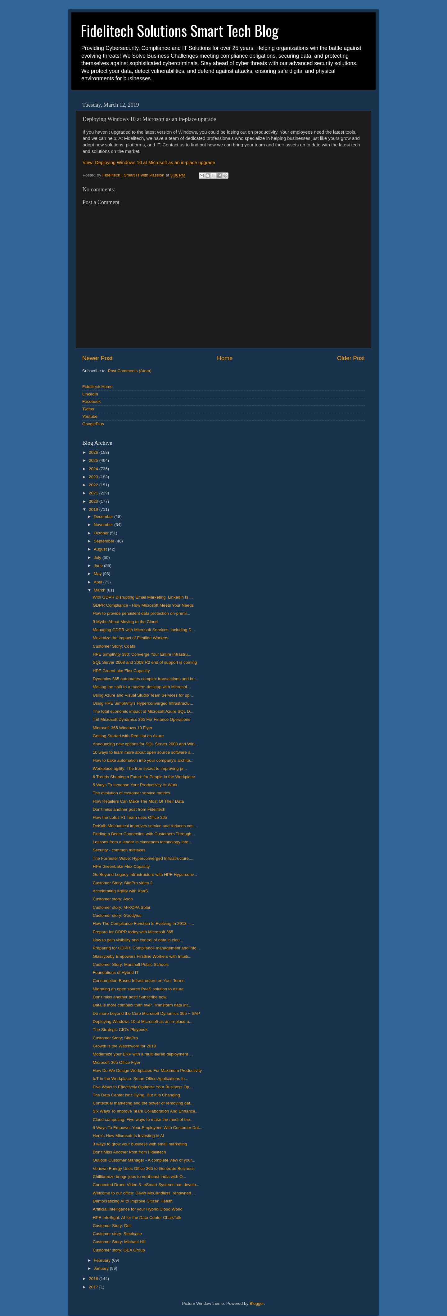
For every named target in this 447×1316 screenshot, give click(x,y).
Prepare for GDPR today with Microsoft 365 (133, 932)
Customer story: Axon (113, 899)
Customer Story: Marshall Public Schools (131, 964)
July (98, 557)
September (104, 541)
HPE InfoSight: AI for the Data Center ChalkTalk (137, 1217)
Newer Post (97, 358)
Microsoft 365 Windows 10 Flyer (122, 727)
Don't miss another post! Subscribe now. (130, 997)
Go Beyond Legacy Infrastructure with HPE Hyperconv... (145, 874)
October (102, 533)
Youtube (89, 416)
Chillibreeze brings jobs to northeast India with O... (139, 1176)
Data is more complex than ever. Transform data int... (142, 1005)
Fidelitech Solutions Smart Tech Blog (179, 30)
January (102, 1268)
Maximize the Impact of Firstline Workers (131, 638)
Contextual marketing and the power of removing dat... (143, 1103)
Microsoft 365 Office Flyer (117, 1062)
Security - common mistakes (119, 850)
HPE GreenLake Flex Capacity (121, 670)
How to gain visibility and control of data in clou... (138, 940)
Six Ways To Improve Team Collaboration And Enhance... (146, 1111)
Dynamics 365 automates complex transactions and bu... (145, 678)
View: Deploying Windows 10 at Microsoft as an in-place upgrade (149, 162)
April (98, 582)
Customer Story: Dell (112, 1225)
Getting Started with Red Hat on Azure (128, 736)
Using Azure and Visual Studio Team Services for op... (143, 695)
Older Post (351, 358)
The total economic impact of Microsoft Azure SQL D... (143, 711)
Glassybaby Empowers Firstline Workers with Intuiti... (142, 956)
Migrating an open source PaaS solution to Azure (138, 989)
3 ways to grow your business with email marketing (140, 1144)
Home (225, 358)
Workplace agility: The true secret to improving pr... (140, 768)
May (98, 573)
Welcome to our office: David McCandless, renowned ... (144, 1193)
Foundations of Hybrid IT (116, 972)
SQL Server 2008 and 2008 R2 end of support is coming (145, 662)
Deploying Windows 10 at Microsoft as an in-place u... (142, 1021)
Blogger (257, 1303)
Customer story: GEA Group (119, 1250)
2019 (94, 509)
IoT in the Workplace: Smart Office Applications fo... (140, 1078)
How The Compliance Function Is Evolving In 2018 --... (143, 923)
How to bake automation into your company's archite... (143, 760)
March (100, 590)
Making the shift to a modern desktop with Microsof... (142, 687)
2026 (94, 452)
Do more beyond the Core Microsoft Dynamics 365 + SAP (146, 1013)
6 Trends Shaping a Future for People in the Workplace (144, 776)
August (101, 549)
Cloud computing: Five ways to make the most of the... (143, 1119)
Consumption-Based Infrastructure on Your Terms (138, 980)
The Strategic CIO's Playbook (120, 1029)
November (104, 524)
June (99, 565)
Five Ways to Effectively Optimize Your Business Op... (143, 1087)
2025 (94, 460)
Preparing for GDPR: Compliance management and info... (146, 948)
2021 (94, 493)
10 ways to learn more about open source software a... (143, 752)
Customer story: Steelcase (117, 1233)
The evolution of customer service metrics (131, 793)
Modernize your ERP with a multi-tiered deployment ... (143, 1054)
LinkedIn (90, 394)
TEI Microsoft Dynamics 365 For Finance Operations (141, 719)
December (104, 516)
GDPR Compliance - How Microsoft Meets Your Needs (143, 605)
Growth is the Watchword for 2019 (124, 1046)
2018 (94, 1278)
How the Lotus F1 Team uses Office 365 (130, 817)
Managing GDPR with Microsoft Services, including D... (144, 629)
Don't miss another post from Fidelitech (129, 809)
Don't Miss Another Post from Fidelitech (129, 1152)
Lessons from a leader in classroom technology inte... (142, 842)
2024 (94, 468)
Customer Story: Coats (114, 646)
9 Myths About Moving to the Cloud (125, 621)
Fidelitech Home (97, 386)
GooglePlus (93, 424)
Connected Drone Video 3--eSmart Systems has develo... (146, 1184)
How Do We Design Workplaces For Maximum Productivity (147, 1070)
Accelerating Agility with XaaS (120, 891)
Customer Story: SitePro (115, 1038)
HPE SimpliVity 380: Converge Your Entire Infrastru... (142, 654)
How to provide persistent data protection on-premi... (141, 613)
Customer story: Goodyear (117, 915)
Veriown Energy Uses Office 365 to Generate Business (144, 1168)
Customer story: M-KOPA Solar (122, 907)
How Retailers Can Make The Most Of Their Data (138, 801)
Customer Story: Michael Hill (119, 1241)
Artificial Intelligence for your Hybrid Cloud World (138, 1209)
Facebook (91, 401)
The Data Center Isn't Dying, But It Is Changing (136, 1095)
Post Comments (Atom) (129, 370)
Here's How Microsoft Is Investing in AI (128, 1135)
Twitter (88, 409)
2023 (94, 477)
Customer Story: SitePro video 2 (123, 883)
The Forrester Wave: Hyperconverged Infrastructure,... (143, 858)
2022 (94, 485)
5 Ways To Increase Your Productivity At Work (135, 785)
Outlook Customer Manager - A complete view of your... (144, 1160)
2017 (94, 1287)
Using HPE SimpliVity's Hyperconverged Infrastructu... (143, 703)
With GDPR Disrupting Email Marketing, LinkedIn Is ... (143, 597)
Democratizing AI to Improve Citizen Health (133, 1201)
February (103, 1260)
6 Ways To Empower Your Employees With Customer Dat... (147, 1127)
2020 (94, 501)
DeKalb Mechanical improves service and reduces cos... (145, 825)
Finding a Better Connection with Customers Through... (144, 834)
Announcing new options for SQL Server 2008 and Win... (145, 744)
